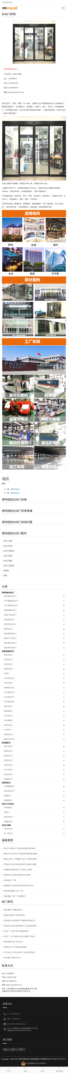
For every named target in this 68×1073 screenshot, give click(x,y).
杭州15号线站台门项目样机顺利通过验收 (19, 848)
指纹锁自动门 (9, 619)
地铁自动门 (8, 734)
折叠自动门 (8, 822)
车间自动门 (8, 683)
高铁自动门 (8, 725)
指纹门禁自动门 (10, 615)
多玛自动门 (8, 829)
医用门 (6, 674)
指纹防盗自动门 (10, 610)
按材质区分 (6, 783)
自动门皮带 (8, 541)
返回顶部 (59, 1069)
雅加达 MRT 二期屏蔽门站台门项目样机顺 (20, 859)
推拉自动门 (8, 817)
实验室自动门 (9, 688)
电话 (25, 1069)
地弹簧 (6, 571)
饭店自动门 (8, 664)
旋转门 (6, 812)
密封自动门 (15, 489)
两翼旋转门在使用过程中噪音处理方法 (19, 886)
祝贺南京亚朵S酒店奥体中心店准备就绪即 (20, 926)
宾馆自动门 (8, 659)
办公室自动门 (9, 697)
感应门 (14, 1049)
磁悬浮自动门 (9, 739)
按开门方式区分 (8, 804)
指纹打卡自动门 (10, 638)
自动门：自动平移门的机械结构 (16, 931)
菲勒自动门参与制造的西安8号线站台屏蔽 (20, 864)
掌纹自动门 (8, 760)
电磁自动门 (8, 779)
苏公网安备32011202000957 (36, 1063)
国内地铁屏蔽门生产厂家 (13, 891)
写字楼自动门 (9, 702)
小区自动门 (8, 716)
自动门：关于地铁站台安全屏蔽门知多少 (19, 936)
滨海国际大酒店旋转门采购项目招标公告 (19, 920)
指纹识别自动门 (10, 624)
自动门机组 (8, 556)
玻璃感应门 (8, 800)
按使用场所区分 (8, 651)
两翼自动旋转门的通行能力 (14, 915)
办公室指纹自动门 (11, 605)
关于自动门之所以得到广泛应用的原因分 (19, 952)
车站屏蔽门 (8, 720)
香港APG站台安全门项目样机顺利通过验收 (20, 854)
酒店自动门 (8, 655)
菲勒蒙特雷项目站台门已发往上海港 (18, 870)
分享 (8, 1069)
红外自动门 (8, 770)
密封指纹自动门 (10, 596)
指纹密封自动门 (10, 648)
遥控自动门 (8, 774)
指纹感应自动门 (10, 643)
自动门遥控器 (9, 566)
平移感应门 (8, 807)
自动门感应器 (9, 551)
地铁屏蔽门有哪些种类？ (13, 910)
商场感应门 (8, 711)
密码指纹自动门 (8, 593)
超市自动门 (8, 706)
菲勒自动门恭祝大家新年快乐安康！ (18, 875)
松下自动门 (8, 833)
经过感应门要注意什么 (12, 958)
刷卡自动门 (8, 746)
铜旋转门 (7, 796)
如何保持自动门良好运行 (13, 942)
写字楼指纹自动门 (11, 601)
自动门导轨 (8, 546)
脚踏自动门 (8, 751)
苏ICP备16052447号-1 (57, 1059)
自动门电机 (8, 561)
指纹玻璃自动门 (10, 634)
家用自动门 (8, 669)
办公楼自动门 (9, 692)
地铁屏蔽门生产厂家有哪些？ (15, 896)
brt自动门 (7, 730)
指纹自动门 (8, 629)
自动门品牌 (6, 825)
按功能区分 (6, 743)
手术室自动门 (9, 678)
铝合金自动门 (9, 791)
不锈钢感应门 (9, 786)
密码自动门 (15, 493)
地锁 (5, 575)
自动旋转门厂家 (10, 880)
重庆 (3, 484)
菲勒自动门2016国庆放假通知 (15, 947)
